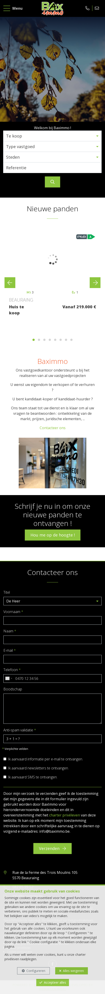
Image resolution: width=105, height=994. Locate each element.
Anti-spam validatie (19, 730)
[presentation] (10, 282)
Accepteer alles (55, 982)
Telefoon (12, 669)
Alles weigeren (73, 971)
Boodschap (12, 689)
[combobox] (9, 678)
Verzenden (52, 848)
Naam (9, 631)
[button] (52, 136)
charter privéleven (64, 815)
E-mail (9, 650)
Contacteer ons (53, 427)
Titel (6, 592)
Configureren (35, 971)
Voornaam (13, 611)
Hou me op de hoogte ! (52, 535)
